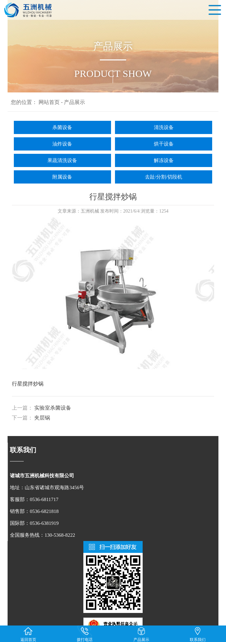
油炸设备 (62, 144)
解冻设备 (164, 160)
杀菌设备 (62, 127)
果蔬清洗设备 (62, 160)
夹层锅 (42, 418)
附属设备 (62, 177)
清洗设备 (164, 127)
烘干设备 (164, 144)
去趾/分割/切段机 (163, 177)
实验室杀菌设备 (52, 408)
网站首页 (49, 102)
